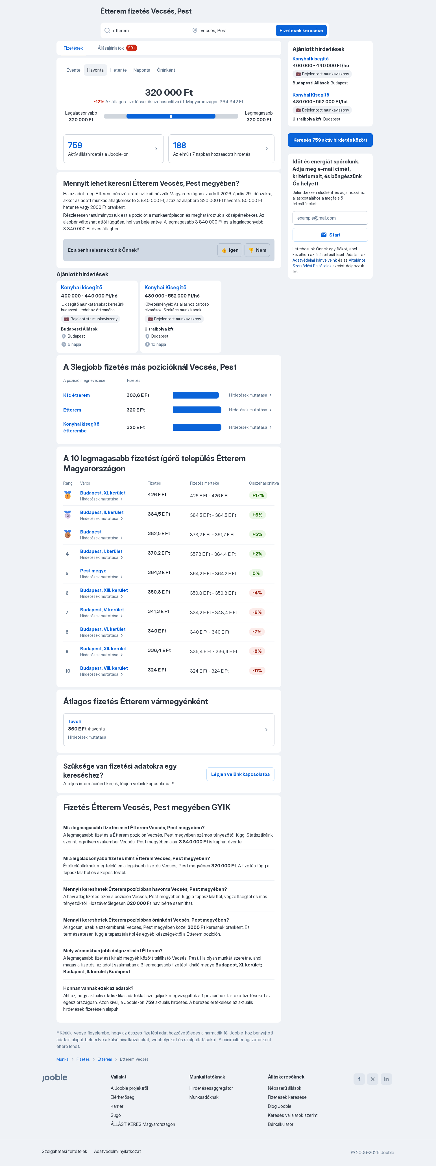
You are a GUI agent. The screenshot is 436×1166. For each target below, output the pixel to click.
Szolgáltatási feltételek (64, 1151)
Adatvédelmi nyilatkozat (117, 1151)
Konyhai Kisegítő (165, 287)
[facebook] (359, 1079)
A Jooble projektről (129, 1088)
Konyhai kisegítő (81, 287)
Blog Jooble (279, 1106)
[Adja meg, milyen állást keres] (143, 30)
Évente (73, 70)
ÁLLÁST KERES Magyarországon (143, 1124)
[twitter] (372, 1079)
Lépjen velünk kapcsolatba (240, 774)
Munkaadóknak (204, 1097)
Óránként (166, 70)
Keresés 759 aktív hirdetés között (330, 140)
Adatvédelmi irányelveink (315, 260)
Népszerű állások (284, 1088)
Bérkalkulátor (280, 1124)
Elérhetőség (122, 1097)
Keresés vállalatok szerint (293, 1115)
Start (330, 234)
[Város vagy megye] (231, 30)
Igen (230, 250)
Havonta (95, 70)
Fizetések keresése (301, 30)
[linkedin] (386, 1079)
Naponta (142, 70)
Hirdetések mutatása (251, 395)
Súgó (116, 1115)
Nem (257, 250)
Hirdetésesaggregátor (211, 1088)
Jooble (387, 1152)
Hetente (118, 70)
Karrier (117, 1106)
